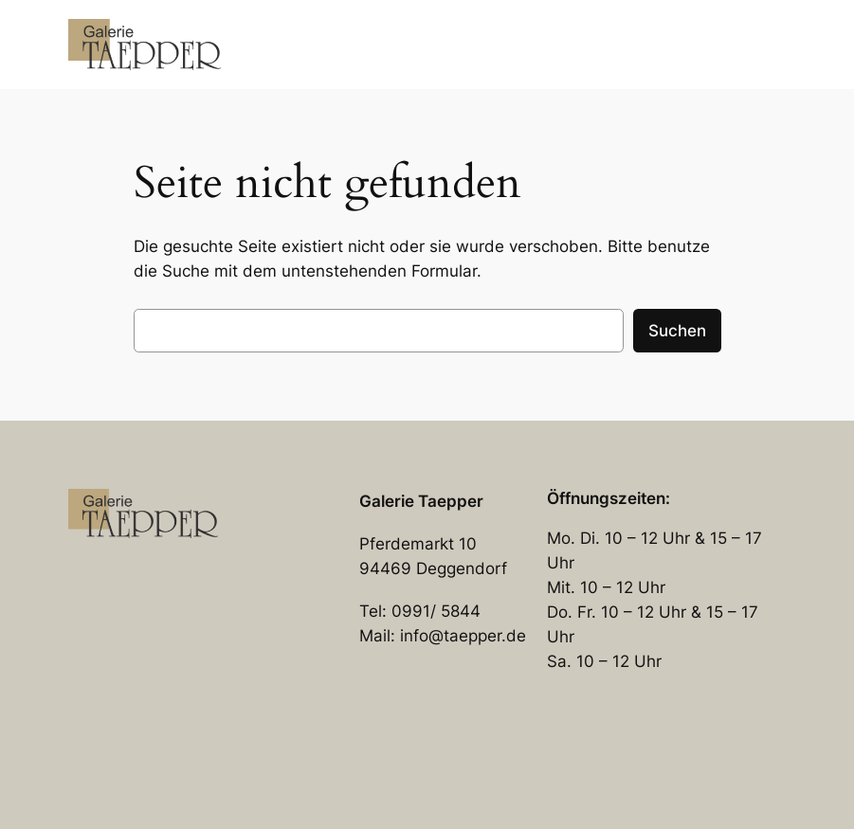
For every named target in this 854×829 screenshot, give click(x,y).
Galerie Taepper (421, 501)
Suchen (677, 330)
